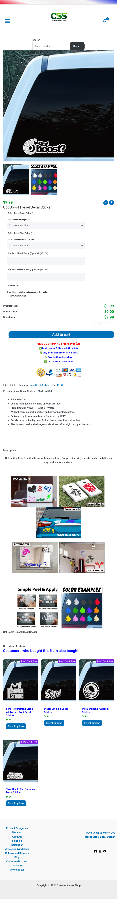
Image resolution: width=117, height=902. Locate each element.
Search (36, 40)
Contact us (17, 866)
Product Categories (17, 829)
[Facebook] (95, 852)
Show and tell (17, 871)
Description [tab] (9, 450)
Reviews (17, 833)
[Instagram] (100, 852)
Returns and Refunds (17, 854)
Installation (17, 846)
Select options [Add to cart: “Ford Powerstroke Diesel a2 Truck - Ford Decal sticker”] (17, 726)
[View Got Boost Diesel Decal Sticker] (16, 180)
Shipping (17, 842)
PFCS (60, 385)
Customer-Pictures (17, 862)
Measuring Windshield (16, 850)
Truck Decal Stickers (39, 385)
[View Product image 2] (44, 180)
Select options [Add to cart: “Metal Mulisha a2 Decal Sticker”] (93, 723)
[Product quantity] (101, 326)
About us (17, 837)
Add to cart (61, 335)
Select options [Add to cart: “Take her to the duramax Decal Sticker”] (17, 804)
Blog (17, 858)
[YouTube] (104, 852)
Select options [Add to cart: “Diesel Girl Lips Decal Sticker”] (55, 723)
